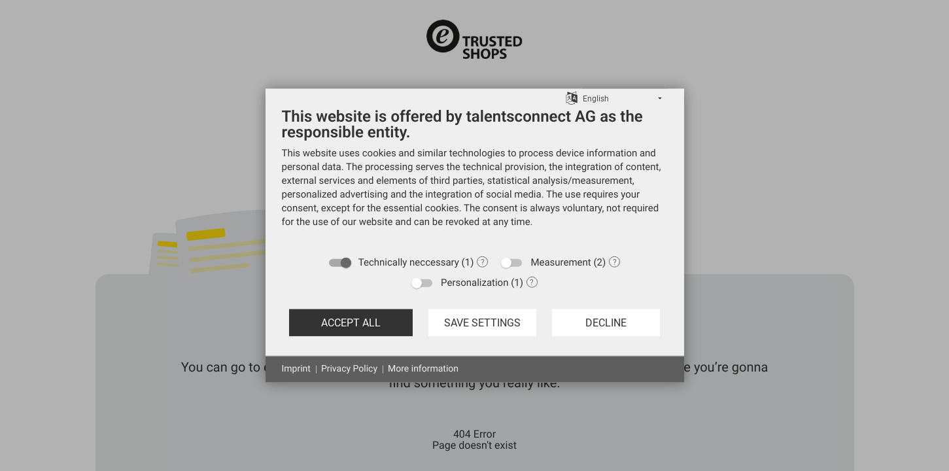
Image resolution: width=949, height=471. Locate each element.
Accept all (351, 322)
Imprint (296, 369)
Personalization (474, 282)
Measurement (560, 262)
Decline (606, 322)
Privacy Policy (349, 369)
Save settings (482, 322)
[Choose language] (571, 97)
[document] (475, 177)
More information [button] (423, 369)
